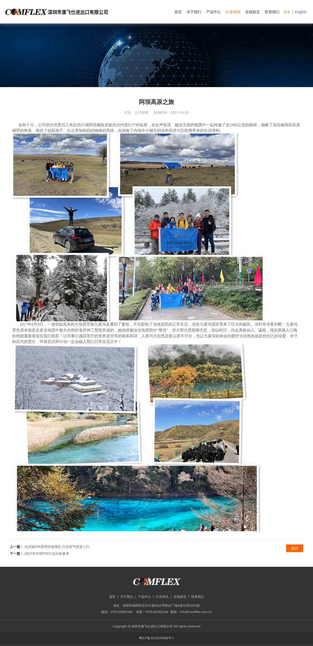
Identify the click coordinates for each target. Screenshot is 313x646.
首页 (178, 11)
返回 (294, 548)
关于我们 (194, 11)
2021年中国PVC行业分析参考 (46, 553)
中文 (286, 12)
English (301, 12)
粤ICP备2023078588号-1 (156, 638)
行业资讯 (233, 11)
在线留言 (252, 11)
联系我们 (272, 11)
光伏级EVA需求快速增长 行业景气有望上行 (56, 546)
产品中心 (213, 11)
